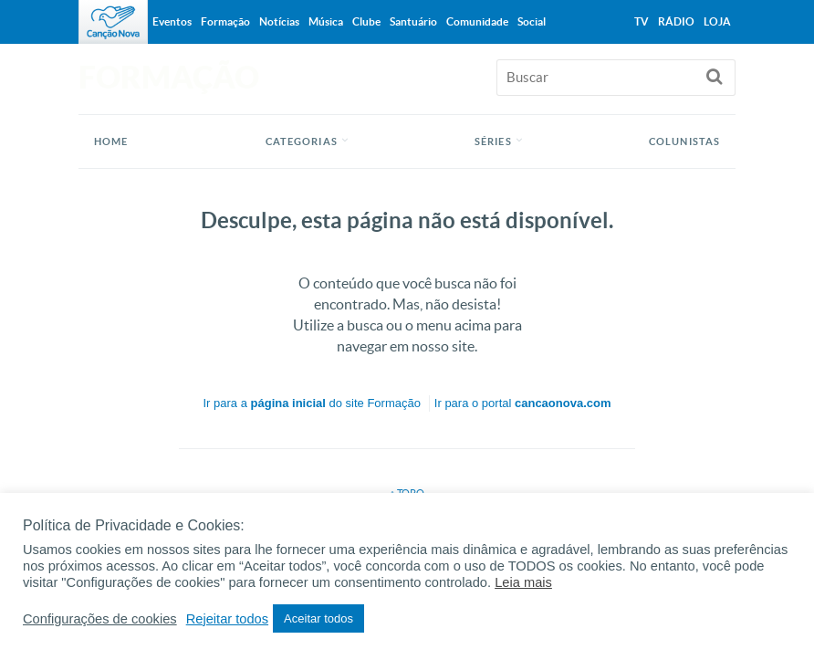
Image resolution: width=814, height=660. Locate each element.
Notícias (279, 21)
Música (325, 21)
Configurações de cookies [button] (100, 619)
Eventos (172, 21)
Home (111, 141)
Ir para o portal (522, 403)
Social (531, 21)
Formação (225, 21)
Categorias (302, 141)
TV (641, 21)
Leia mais (523, 582)
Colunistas (684, 141)
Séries (493, 141)
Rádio (676, 21)
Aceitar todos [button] (318, 618)
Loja (717, 21)
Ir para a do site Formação (312, 403)
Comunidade (477, 21)
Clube (366, 21)
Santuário (413, 21)
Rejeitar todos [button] (227, 619)
